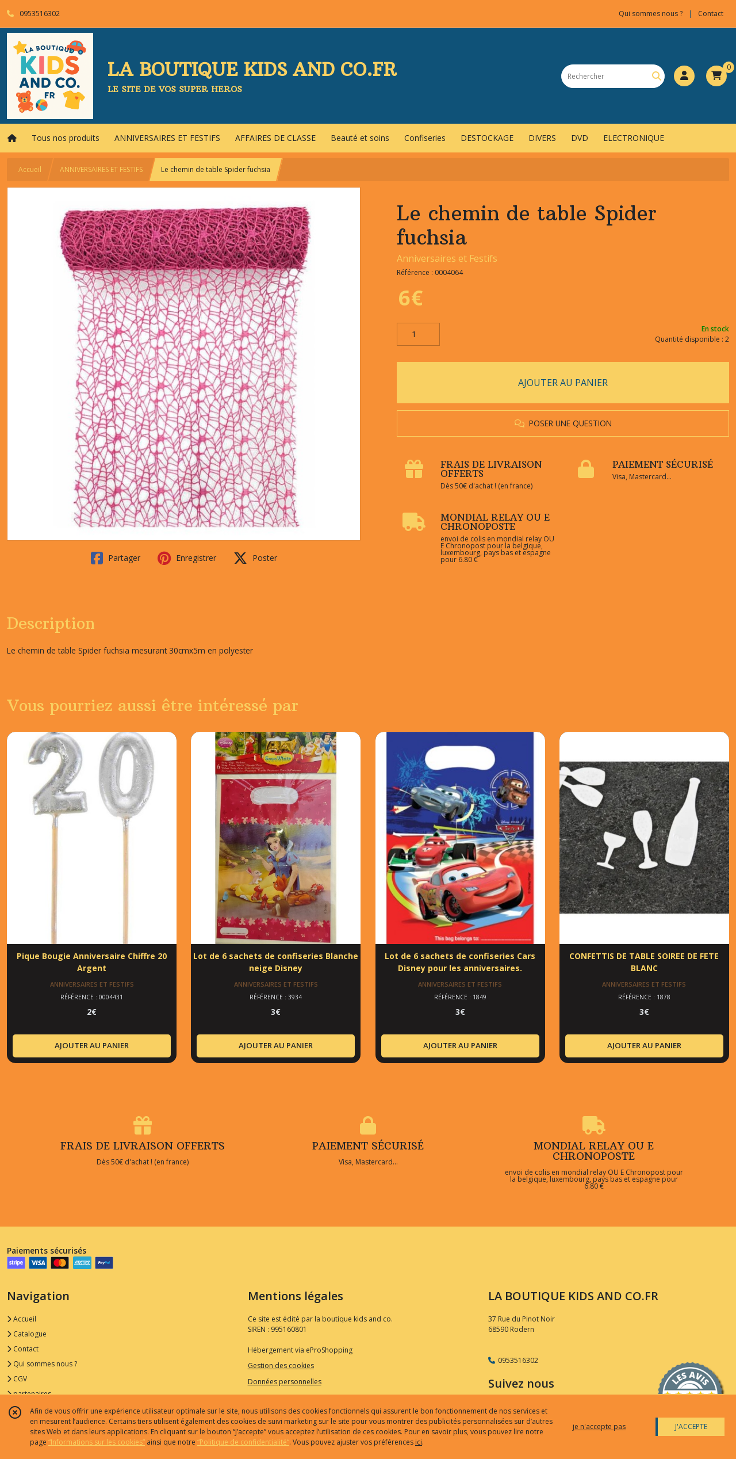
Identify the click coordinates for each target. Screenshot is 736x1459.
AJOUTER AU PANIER (563, 382)
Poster (255, 558)
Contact (710, 13)
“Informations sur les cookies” (96, 1442)
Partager (115, 558)
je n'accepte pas (599, 1426)
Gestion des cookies (281, 1365)
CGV (17, 1379)
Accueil (29, 169)
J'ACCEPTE (691, 1426)
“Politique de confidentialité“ (243, 1442)
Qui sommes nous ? (42, 1364)
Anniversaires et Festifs (447, 258)
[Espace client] (684, 76)
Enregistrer (187, 558)
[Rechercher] (656, 76)
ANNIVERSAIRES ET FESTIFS (101, 169)
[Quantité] (418, 334)
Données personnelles (284, 1382)
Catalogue (27, 1334)
